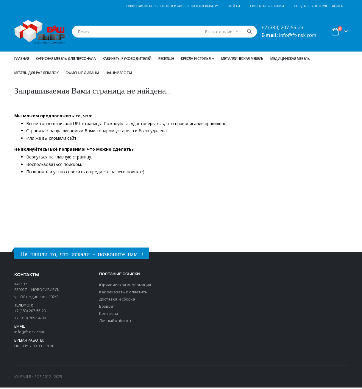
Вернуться (37, 158)
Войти (234, 6)
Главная (21, 58)
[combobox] (164, 32)
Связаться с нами (267, 6)
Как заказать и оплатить (123, 293)
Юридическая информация (125, 286)
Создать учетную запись (318, 6)
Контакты (108, 315)
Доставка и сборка (117, 300)
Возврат (107, 307)
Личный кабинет (115, 322)
